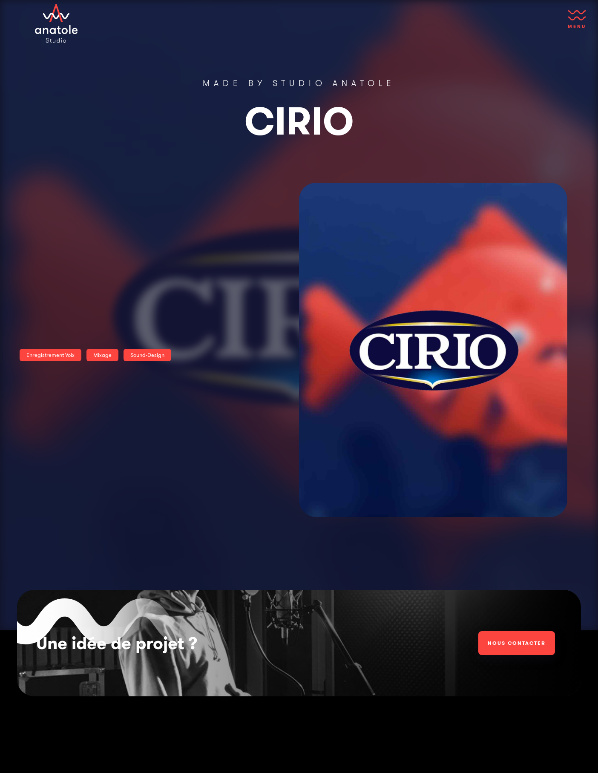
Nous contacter (517, 643)
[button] (577, 23)
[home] (56, 23)
